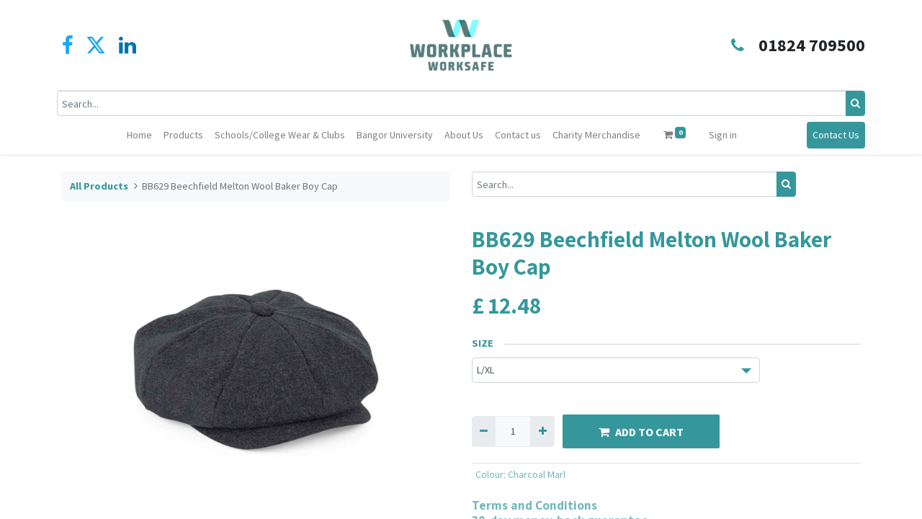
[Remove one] (484, 431)
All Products (99, 185)
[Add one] (542, 431)
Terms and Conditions (534, 505)
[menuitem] (139, 135)
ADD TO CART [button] (641, 432)
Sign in (723, 134)
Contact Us (831, 134)
